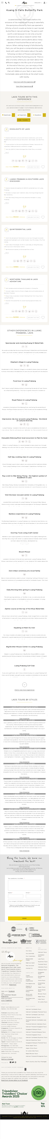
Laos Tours (41, 978)
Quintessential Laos (21, 239)
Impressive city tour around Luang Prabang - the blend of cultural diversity (24, 439)
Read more (12, 1004)
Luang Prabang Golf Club (24, 685)
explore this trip (36, 167)
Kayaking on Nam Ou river (24, 647)
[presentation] (21, 931)
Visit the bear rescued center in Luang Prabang (24, 514)
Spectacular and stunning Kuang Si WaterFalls (24, 362)
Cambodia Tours (41, 975)
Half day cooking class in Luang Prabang (24, 476)
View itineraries (24, 738)
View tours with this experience (24, 82)
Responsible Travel (29, 979)
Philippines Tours (41, 996)
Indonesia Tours (42, 986)
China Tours (41, 1000)
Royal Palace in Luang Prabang (24, 419)
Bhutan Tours (42, 1013)
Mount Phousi (24, 571)
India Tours (41, 1018)
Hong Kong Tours (41, 1003)
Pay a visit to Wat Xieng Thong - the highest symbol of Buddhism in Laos (24, 496)
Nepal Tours (41, 1016)
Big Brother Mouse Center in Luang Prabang (24, 666)
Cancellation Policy (29, 1010)
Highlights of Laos (20, 129)
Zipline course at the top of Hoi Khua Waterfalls (24, 628)
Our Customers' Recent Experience (8, 1015)
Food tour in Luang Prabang (24, 400)
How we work (30, 985)
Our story (29, 970)
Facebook (12, 1010)
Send (24, 938)
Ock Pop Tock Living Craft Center (24, 552)
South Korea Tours (41, 1010)
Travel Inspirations (29, 995)
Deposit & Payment (29, 1006)
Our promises (30, 973)
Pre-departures (30, 1003)
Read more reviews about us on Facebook (14, 1100)
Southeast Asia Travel (30, 1018)
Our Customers (30, 975)
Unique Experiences (29, 999)
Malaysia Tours (42, 989)
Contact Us (29, 987)
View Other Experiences (24, 86)
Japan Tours (41, 1006)
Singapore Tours (41, 992)
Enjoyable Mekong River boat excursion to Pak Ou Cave (24, 457)
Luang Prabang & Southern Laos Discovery (25, 185)
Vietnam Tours (42, 971)
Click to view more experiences (24, 709)
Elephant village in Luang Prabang (24, 381)
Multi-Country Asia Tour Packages (36, 1081)
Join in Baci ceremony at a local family (24, 590)
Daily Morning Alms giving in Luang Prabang (24, 609)
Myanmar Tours (42, 981)
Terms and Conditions (29, 1014)
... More (6, 152)
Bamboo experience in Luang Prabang (24, 533)
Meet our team (30, 982)
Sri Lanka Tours (42, 1021)
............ (28, 1078)
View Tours (23, 120)
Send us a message (7, 1078)
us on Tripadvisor (6, 1020)
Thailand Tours (42, 983)
